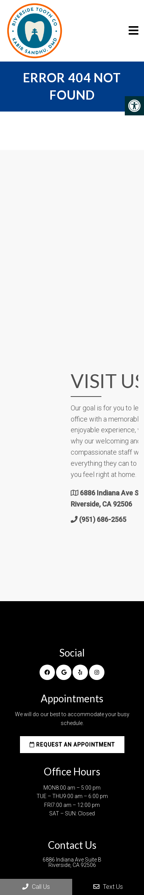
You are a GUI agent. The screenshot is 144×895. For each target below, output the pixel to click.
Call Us (36, 886)
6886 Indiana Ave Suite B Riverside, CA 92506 (72, 862)
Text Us (108, 886)
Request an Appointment (72, 745)
